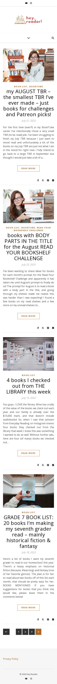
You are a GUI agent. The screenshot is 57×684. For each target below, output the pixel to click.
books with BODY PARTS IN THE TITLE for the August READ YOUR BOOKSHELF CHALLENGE (28, 247)
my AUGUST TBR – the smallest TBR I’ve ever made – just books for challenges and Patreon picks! (28, 103)
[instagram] (31, 3)
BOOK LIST (21, 86)
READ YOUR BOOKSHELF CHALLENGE (32, 229)
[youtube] (26, 3)
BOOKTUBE (36, 86)
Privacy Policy (10, 659)
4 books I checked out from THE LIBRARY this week (28, 386)
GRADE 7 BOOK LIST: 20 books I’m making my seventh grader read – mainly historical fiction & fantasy (28, 531)
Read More (28, 168)
